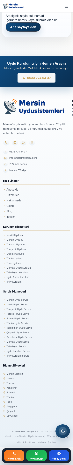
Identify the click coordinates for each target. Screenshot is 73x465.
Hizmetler (11, 195)
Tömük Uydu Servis (15, 323)
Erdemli (9, 392)
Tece (7, 401)
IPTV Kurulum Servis (16, 355)
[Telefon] (6, 142)
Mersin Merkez (13, 373)
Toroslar (9, 383)
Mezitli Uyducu (13, 235)
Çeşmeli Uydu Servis (16, 332)
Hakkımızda (12, 200)
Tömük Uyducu (13, 258)
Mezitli (8, 378)
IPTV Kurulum (12, 281)
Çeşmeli (9, 411)
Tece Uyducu (12, 263)
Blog (7, 211)
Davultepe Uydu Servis (17, 337)
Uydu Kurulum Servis (16, 351)
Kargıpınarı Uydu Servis (17, 327)
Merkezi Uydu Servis (16, 341)
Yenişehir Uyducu (14, 249)
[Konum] (32, 142)
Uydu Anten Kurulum (16, 277)
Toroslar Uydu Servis (16, 313)
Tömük (8, 397)
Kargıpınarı (10, 406)
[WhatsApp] (23, 142)
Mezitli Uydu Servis (15, 304)
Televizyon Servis (14, 346)
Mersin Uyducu (13, 239)
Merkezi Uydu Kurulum (17, 267)
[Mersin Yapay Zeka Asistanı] (62, 431)
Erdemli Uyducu (13, 253)
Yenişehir (10, 387)
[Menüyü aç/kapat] (66, 6)
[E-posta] (15, 142)
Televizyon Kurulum (15, 272)
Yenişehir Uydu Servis (17, 309)
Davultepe (10, 415)
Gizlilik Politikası (26, 442)
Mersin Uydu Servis (15, 299)
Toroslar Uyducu (14, 244)
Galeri (8, 205)
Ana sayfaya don (23, 27)
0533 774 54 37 (36, 78)
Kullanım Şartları (47, 442)
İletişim (9, 216)
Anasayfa (10, 189)
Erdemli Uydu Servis (16, 318)
